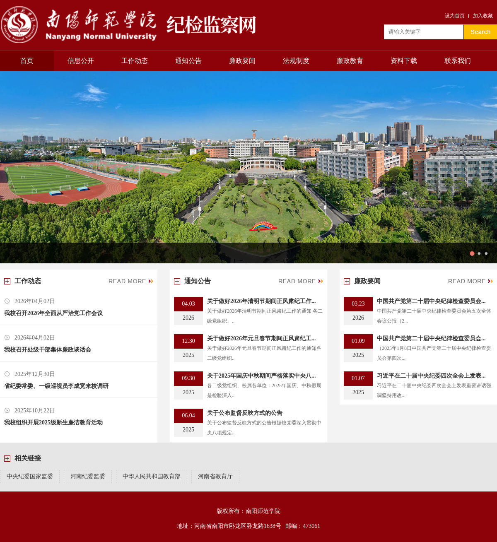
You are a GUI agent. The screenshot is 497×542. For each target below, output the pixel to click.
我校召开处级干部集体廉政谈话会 (47, 350)
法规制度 (296, 60)
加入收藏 (483, 16)
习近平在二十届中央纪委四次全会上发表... (431, 376)
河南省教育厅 (215, 476)
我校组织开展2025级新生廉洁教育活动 (53, 422)
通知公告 (188, 60)
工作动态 (134, 60)
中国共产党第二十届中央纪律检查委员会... (431, 301)
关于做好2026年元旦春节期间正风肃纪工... (261, 338)
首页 (27, 60)
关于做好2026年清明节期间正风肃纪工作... (261, 301)
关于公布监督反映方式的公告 (244, 413)
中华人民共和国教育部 (152, 476)
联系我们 (457, 60)
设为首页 (455, 16)
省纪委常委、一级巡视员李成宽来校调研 (56, 386)
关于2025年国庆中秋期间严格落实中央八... (261, 376)
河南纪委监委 (87, 476)
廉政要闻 (242, 60)
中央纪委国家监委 (30, 476)
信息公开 (81, 60)
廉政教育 (350, 60)
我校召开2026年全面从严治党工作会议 (53, 313)
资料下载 (404, 60)
